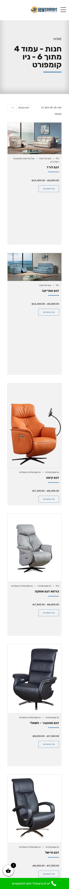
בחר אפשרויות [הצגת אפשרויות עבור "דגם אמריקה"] (49, 262)
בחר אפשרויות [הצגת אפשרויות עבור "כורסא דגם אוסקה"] (49, 513)
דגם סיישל (52, 721)
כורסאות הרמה (52, 815)
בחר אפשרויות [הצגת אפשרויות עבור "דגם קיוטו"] (49, 399)
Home (57, 39)
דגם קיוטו (52, 378)
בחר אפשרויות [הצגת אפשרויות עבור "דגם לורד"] (49, 188)
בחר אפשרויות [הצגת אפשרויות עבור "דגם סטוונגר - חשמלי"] (49, 628)
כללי (57, 158)
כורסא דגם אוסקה (47, 492)
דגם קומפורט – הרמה (44, 824)
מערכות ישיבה (45, 158)
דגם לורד (53, 167)
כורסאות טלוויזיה (52, 373)
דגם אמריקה (50, 241)
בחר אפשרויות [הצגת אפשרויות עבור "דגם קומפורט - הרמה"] (49, 845)
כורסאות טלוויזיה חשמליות (30, 373)
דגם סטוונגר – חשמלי (44, 607)
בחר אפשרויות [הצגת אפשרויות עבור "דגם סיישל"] (49, 742)
